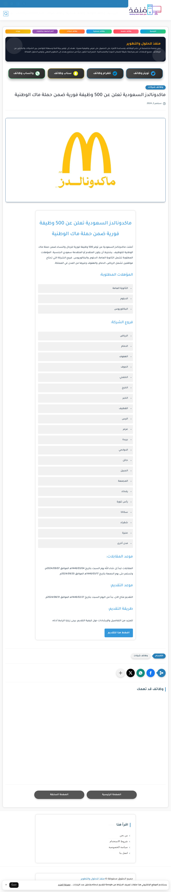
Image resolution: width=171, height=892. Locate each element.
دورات (9, 13)
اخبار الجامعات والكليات (30, 13)
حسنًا (14, 885)
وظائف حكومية (96, 13)
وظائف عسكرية (75, 13)
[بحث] (5, 13)
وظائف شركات (55, 13)
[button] (150, 673)
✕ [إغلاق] (6, 885)
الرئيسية (113, 13)
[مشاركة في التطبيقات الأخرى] (120, 673)
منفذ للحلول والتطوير (93, 879)
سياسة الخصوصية (103, 4)
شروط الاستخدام (119, 841)
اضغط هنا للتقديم (119, 633)
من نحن (120, 4)
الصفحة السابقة (59, 794)
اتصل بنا (86, 4)
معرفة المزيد (64, 885)
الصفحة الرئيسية (111, 794)
